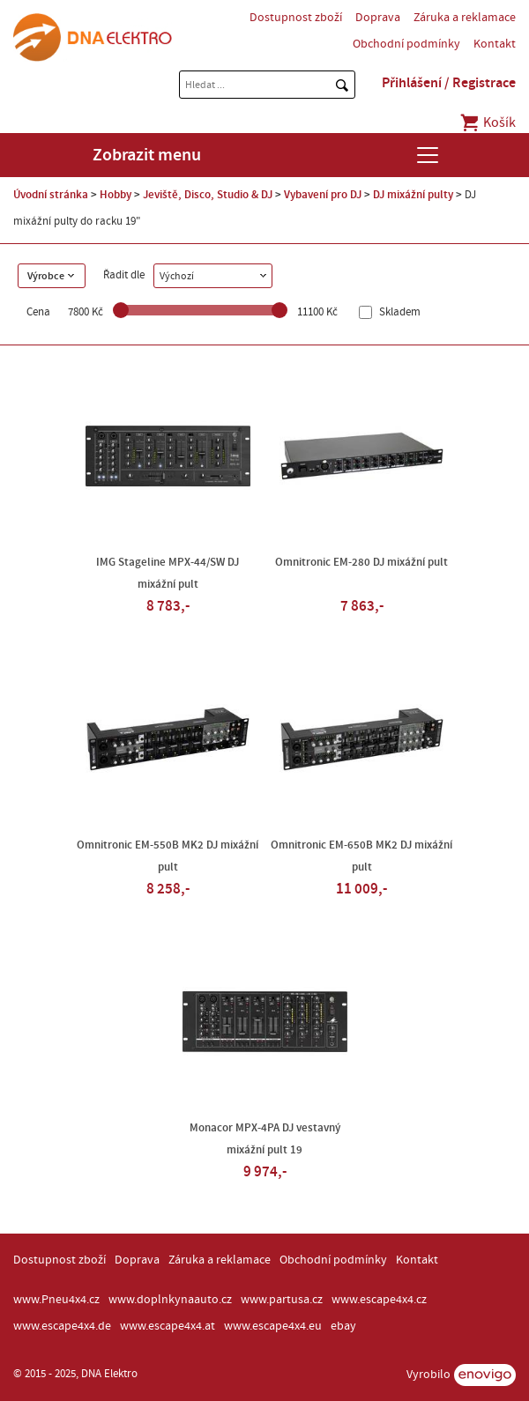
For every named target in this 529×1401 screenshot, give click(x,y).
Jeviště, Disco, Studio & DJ (207, 195)
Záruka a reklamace (465, 18)
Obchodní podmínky (406, 44)
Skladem (398, 312)
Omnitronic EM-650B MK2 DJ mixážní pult (361, 856)
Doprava (377, 18)
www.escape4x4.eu (273, 1326)
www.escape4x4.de (62, 1326)
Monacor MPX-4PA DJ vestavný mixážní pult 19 (265, 1139)
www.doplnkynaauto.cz (170, 1300)
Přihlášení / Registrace (449, 83)
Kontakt (494, 44)
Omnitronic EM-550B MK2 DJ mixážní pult (167, 856)
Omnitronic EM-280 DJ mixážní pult (361, 562)
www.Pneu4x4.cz (56, 1300)
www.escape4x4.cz (379, 1300)
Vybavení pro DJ (322, 195)
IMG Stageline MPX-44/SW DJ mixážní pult (167, 573)
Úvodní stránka (50, 195)
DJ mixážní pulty (413, 195)
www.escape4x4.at (167, 1326)
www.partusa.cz (282, 1300)
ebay (343, 1326)
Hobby (115, 195)
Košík (487, 122)
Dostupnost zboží (296, 18)
